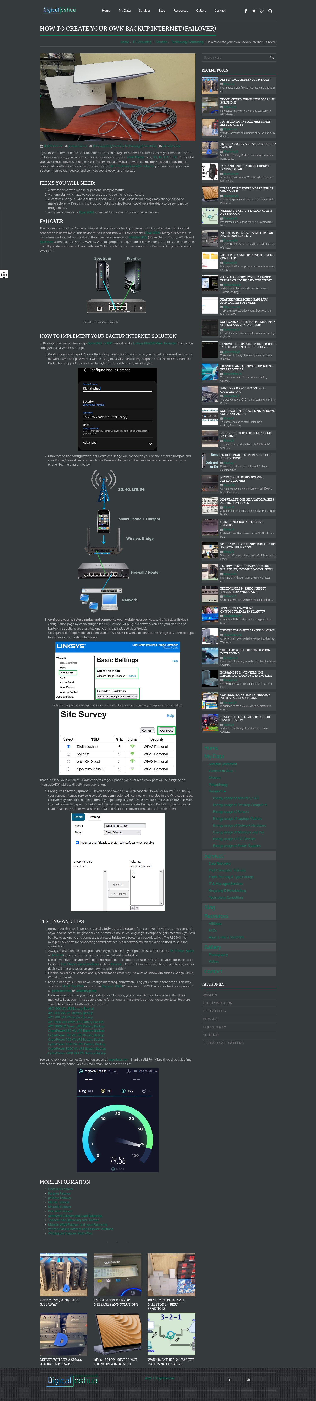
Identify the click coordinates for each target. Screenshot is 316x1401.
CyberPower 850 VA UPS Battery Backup (76, 1031)
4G (161, 157)
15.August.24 (230, 680)
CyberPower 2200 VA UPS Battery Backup (77, 1053)
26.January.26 (230, 173)
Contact (220, 10)
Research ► (218, 791)
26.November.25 (232, 373)
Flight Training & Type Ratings (231, 877)
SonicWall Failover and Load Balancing (75, 1216)
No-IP (66, 986)
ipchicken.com (61, 991)
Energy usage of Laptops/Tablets (237, 818)
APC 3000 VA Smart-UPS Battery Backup (76, 1026)
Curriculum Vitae (221, 771)
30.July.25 (228, 418)
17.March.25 (229, 596)
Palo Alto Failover (60, 1211)
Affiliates (215, 923)
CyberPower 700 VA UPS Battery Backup (76, 1040)
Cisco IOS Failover (60, 1189)
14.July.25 (228, 462)
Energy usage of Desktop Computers (240, 805)
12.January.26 (230, 240)
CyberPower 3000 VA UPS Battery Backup (77, 1048)
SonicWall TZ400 (100, 343)
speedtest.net (117, 1059)
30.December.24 (232, 616)
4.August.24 (230, 702)
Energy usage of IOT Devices (234, 839)
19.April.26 (229, 84)
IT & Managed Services (226, 884)
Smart (130, 157)
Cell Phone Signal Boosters (80, 964)
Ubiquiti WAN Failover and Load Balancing (77, 1225)
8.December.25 (231, 307)
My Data (125, 10)
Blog (162, 10)
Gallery (201, 10)
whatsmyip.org (86, 991)
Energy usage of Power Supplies (237, 846)
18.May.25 (228, 551)
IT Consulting (142, 42)
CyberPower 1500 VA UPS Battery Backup (76, 1044)
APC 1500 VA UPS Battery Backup (71, 1008)
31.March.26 (229, 107)
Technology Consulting (187, 42)
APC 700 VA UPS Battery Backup (70, 1017)
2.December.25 (231, 351)
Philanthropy (218, 784)
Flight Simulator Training (227, 870)
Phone (139, 157)
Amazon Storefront (223, 764)
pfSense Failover (59, 1198)
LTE (166, 157)
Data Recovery (220, 863)
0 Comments (171, 146)
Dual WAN (86, 212)
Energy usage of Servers (231, 812)
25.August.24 (230, 657)
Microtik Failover (59, 1207)
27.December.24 (232, 635)
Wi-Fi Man (177, 951)
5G (175, 157)
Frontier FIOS (138, 237)
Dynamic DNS (111, 986)
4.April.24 (228, 724)
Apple (190, 951)
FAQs (213, 930)
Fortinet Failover (59, 1193)
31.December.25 (232, 284)
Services (145, 10)
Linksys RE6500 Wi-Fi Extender (155, 343)
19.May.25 (228, 529)
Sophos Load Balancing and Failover (73, 1220)
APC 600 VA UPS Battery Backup (70, 1013)
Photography (218, 955)
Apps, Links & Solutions (226, 937)
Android (57, 955)
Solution (161, 42)
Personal (211, 1019)
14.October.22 (52, 146)
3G (155, 157)
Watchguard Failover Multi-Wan (70, 1233)
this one (116, 964)
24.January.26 (230, 195)
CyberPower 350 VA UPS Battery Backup (76, 1035)
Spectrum (46, 242)
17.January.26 (230, 218)
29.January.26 (230, 151)
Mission (215, 778)
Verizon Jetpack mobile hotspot (131, 166)
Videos (214, 961)
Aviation (210, 995)
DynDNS (77, 986)
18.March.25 (229, 574)
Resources (181, 10)
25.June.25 (229, 485)
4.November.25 (231, 396)
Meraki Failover (59, 1202)
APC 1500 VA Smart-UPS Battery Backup (76, 1022)
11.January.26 (230, 262)
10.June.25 (228, 507)
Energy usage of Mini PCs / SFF (236, 798)
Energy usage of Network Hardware (239, 825)
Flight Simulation (217, 1003)
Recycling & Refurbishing (227, 890)
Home (106, 10)
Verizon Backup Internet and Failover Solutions (80, 1229)
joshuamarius (77, 146)
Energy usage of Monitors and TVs (238, 832)
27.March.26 (230, 129)
